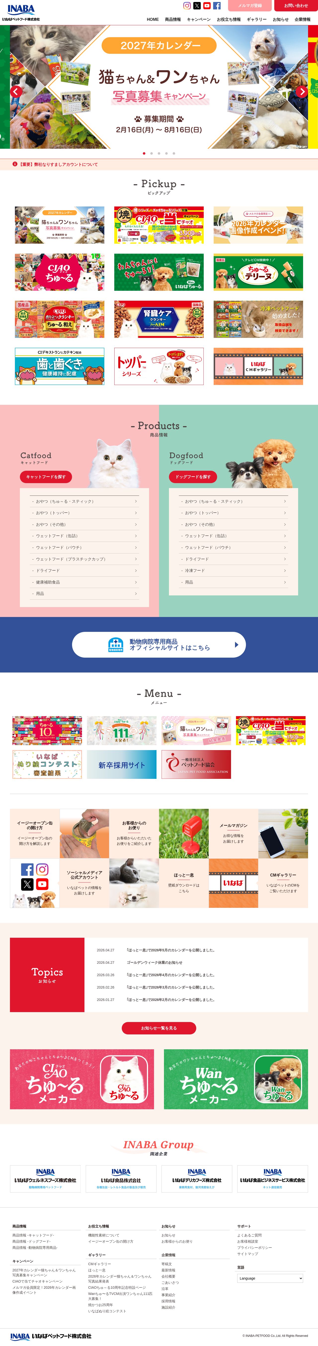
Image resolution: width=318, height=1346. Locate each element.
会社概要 (168, 1276)
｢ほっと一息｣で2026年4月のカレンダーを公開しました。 (156, 975)
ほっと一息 (97, 1270)
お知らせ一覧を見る (159, 1028)
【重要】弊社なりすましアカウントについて (55, 164)
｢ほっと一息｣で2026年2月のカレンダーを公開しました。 (156, 999)
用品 (40, 593)
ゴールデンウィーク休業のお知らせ (139, 962)
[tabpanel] (159, 87)
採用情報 (168, 1301)
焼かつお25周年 (100, 1305)
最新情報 (168, 1270)
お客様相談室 (247, 1241)
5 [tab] (174, 153)
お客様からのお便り (177, 1241)
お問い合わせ (296, 5)
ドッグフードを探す (193, 477)
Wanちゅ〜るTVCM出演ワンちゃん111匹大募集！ (120, 1296)
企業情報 (303, 19)
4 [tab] (166, 153)
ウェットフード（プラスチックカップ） (72, 559)
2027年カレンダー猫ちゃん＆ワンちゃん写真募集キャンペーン (44, 1272)
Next (302, 92)
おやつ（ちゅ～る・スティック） (66, 501)
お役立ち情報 (229, 19)
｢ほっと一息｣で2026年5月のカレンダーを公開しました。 (156, 950)
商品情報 (173, 19)
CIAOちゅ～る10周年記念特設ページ (117, 1287)
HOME (153, 19)
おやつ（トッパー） (54, 513)
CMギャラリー (99, 1264)
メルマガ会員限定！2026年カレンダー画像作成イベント (44, 1290)
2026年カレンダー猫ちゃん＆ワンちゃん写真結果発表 (120, 1278)
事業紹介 (168, 1295)
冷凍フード (195, 570)
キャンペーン (199, 19)
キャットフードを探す (46, 477)
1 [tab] (144, 153)
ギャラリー (257, 19)
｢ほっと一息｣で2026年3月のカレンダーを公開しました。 (156, 987)
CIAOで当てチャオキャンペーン (37, 1281)
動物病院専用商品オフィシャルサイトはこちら (173, 645)
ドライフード (48, 570)
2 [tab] (151, 153)
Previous (16, 92)
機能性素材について (103, 1235)
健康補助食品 (48, 582)
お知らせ (281, 19)
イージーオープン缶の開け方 (110, 1241)
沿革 (164, 1289)
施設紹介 (168, 1307)
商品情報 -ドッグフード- (31, 1241)
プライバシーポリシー (254, 1248)
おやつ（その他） (52, 524)
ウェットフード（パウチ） (60, 547)
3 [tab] (159, 153)
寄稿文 (166, 1264)
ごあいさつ (170, 1283)
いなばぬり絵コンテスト (107, 1311)
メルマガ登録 (250, 5)
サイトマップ (247, 1254)
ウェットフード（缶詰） (58, 536)
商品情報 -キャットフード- (33, 1235)
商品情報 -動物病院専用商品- (34, 1248)
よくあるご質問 (249, 1235)
